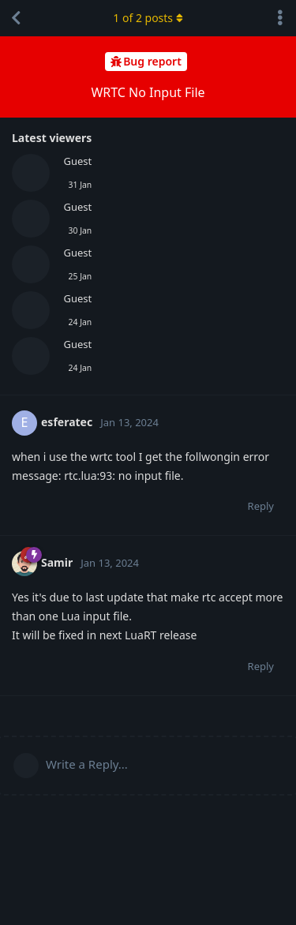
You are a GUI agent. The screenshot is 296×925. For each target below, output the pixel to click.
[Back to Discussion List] (16, 18)
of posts (147, 17)
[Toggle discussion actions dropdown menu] (280, 18)
